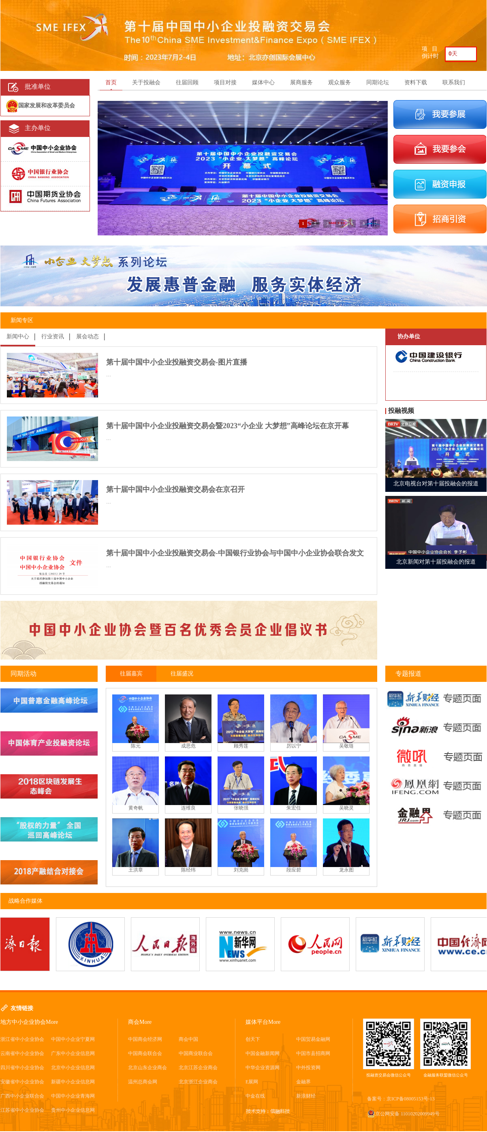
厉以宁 (293, 746)
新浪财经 (306, 1096)
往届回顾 (187, 82)
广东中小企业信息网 (73, 1053)
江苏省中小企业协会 (22, 1110)
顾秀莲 (241, 746)
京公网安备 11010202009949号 (403, 1114)
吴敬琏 (346, 746)
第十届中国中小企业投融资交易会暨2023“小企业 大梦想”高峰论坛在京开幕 (227, 426)
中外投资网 (308, 1067)
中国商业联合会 (196, 1053)
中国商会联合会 (145, 1053)
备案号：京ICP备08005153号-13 (401, 1099)
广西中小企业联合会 (22, 1096)
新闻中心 (17, 336)
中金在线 (255, 1096)
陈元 (136, 746)
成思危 (188, 746)
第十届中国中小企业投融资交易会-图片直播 (176, 362)
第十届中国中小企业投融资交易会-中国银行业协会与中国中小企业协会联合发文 (235, 553)
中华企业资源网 (263, 1067)
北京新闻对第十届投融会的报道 (436, 562)
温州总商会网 (142, 1082)
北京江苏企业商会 (198, 1067)
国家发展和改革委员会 (46, 106)
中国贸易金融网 (313, 1039)
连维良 (188, 808)
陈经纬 (188, 870)
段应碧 (293, 870)
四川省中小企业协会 (22, 1067)
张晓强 (241, 808)
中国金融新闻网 (263, 1053)
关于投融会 (146, 82)
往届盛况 (182, 674)
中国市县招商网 (313, 1053)
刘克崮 (241, 870)
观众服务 (339, 82)
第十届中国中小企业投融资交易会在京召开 (175, 489)
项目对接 (225, 82)
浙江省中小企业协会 (22, 1039)
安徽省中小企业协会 (22, 1082)
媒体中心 (263, 82)
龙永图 (346, 870)
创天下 (253, 1039)
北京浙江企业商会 (198, 1082)
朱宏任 (293, 808)
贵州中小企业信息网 (73, 1110)
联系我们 (453, 82)
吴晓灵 (346, 808)
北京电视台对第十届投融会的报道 (435, 484)
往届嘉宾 (131, 674)
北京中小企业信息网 (73, 1067)
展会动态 (87, 336)
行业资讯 (52, 336)
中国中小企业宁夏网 (73, 1039)
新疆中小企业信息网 (73, 1082)
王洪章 (135, 870)
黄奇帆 (135, 808)
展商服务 (301, 82)
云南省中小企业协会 (22, 1053)
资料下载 (415, 82)
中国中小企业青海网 (73, 1096)
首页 (111, 82)
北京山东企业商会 (147, 1067)
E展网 (252, 1082)
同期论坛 (377, 82)
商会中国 (188, 1039)
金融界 (303, 1082)
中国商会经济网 (145, 1039)
